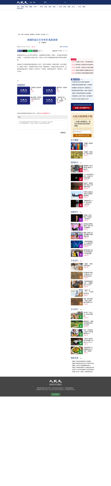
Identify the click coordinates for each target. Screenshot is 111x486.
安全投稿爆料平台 (45, 113)
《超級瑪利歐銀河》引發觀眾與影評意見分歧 (88, 243)
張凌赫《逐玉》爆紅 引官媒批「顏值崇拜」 (88, 216)
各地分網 (20, 9)
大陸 (18, 7)
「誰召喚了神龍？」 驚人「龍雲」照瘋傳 (61, 99)
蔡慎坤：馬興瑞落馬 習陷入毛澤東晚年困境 (88, 184)
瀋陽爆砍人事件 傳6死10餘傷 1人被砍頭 (88, 167)
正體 (31, 2)
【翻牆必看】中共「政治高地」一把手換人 (88, 202)
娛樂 (69, 7)
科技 (60, 7)
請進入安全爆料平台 (82, 108)
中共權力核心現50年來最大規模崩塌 (80, 82)
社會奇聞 (37, 34)
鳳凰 (66, 46)
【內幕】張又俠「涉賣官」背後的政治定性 (82, 371)
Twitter (24, 51)
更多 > (81, 79)
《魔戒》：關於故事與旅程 (88, 264)
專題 (50, 7)
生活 (79, 7)
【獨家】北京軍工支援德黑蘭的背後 (80, 365)
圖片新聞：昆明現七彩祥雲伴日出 (36, 98)
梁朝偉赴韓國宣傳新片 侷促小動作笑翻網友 (88, 225)
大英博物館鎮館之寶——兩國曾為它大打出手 (88, 283)
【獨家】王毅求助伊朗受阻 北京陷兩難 (81, 93)
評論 (45, 7)
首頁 (19, 34)
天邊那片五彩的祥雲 (36, 88)
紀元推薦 (76, 79)
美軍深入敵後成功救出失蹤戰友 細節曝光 (88, 193)
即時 (41, 7)
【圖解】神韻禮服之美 (88, 144)
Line (30, 51)
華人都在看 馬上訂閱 (82, 135)
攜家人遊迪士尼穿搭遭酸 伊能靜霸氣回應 (88, 234)
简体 (56, 50)
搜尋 (65, 2)
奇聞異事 (32, 34)
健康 (83, 7)
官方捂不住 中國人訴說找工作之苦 (80, 99)
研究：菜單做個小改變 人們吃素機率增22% (88, 331)
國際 (30, 7)
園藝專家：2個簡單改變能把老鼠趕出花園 (88, 323)
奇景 (64, 46)
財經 (64, 7)
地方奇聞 (43, 34)
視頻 (54, 7)
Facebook (19, 51)
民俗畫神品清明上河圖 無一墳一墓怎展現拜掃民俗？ (88, 274)
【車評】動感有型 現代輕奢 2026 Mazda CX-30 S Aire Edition (88, 340)
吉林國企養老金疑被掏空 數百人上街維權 (82, 84)
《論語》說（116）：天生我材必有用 (88, 291)
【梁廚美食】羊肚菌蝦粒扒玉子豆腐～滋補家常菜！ (88, 349)
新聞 (22, 34)
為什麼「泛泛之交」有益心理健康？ (88, 314)
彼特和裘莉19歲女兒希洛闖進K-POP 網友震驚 (88, 251)
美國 (22, 7)
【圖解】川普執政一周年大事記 (88, 152)
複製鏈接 (35, 50)
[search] (54, 2)
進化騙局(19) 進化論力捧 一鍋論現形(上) (81, 87)
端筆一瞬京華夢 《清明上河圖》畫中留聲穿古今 (88, 300)
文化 (73, 7)
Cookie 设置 (55, 394)
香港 (26, 7)
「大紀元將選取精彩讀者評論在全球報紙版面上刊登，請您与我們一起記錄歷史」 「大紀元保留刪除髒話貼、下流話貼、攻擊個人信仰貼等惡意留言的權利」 (42, 125)
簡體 (34, 2)
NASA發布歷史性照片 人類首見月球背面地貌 (89, 176)
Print (40, 51)
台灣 (35, 7)
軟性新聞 (27, 34)
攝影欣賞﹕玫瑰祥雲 (62, 88)
